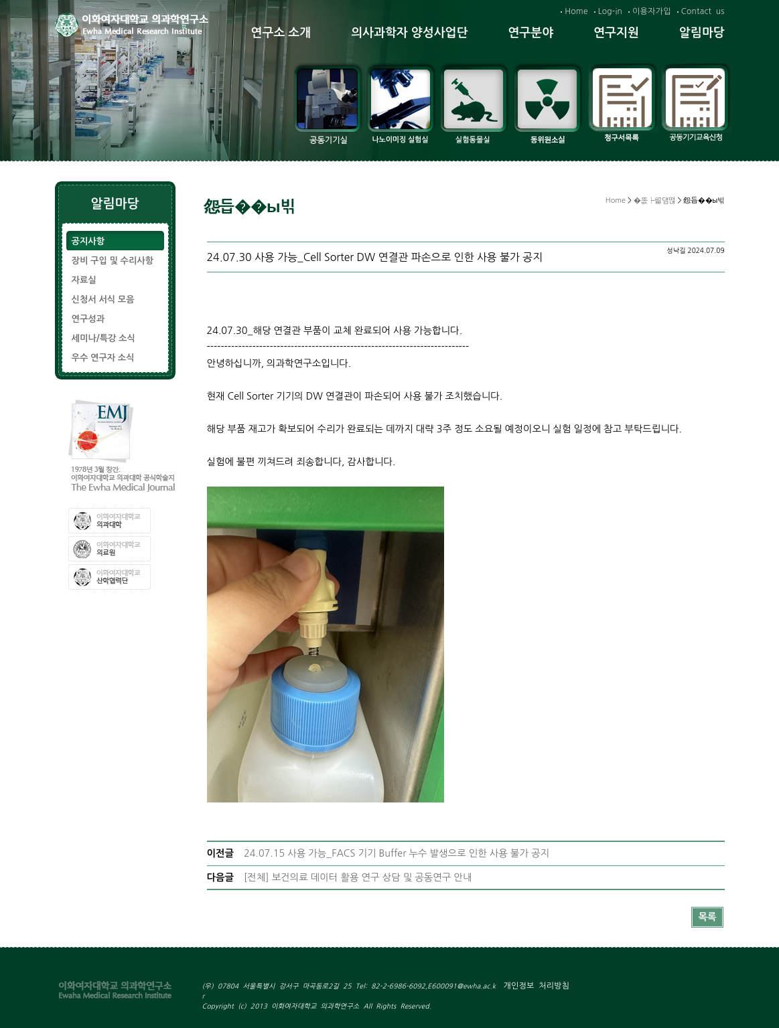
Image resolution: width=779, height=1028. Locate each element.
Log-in (610, 11)
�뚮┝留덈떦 (655, 200)
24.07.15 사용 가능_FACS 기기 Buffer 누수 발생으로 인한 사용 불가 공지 (396, 853)
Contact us (703, 11)
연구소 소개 (281, 33)
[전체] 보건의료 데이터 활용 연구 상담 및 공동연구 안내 (358, 877)
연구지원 (616, 33)
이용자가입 (651, 11)
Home (576, 11)
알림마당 (702, 33)
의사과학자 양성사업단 (409, 33)
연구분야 (530, 33)
